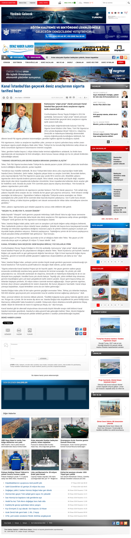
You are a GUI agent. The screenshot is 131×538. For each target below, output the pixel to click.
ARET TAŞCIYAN (107, 104)
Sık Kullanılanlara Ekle (38, 523)
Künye (17, 523)
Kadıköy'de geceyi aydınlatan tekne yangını (23, 505)
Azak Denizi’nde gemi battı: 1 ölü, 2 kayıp (22, 512)
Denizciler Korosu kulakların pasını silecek (119, 160)
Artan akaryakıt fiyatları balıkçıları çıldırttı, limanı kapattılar (74, 57)
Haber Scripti (23, 531)
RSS (50, 523)
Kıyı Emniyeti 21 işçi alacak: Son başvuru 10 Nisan (26, 509)
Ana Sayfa (7, 523)
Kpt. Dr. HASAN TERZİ (107, 123)
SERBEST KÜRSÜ (100, 312)
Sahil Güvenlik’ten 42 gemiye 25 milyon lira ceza (25, 487)
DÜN (103, 219)
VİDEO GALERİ (97, 269)
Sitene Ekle (22, 3)
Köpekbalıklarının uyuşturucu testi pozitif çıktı (23, 483)
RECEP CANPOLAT (107, 95)
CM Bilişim (31, 531)
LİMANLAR (97, 353)
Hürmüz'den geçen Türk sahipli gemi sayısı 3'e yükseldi (27, 494)
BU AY (116, 219)
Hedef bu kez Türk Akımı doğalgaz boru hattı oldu (25, 501)
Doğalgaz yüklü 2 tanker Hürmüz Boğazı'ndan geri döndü (28, 490)
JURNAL (107, 114)
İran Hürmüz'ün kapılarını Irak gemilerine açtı (23, 498)
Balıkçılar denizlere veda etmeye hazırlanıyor (119, 177)
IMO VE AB (97, 395)
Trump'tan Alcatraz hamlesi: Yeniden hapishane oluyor (118, 193)
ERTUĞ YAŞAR (107, 134)
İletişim (25, 523)
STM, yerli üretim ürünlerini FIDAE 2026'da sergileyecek (28, 516)
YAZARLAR (96, 86)
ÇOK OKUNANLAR (99, 148)
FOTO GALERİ (97, 225)
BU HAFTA (109, 219)
